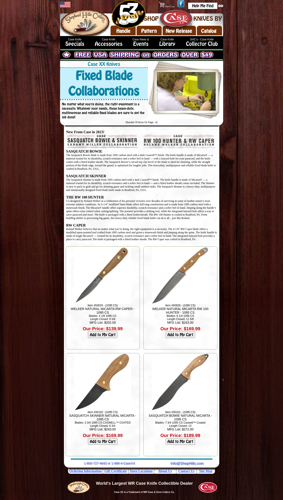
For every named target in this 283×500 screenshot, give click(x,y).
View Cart (167, 6)
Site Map (205, 471)
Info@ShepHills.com (187, 463)
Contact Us (186, 471)
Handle (123, 31)
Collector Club (202, 43)
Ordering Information (85, 471)
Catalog (208, 31)
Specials (74, 43)
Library (167, 43)
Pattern (149, 31)
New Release (179, 31)
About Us (165, 471)
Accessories (108, 43)
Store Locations (141, 471)
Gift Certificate (115, 471)
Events (140, 43)
